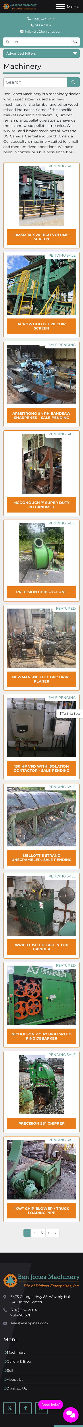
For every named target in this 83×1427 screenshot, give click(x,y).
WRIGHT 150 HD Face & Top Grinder (41, 947)
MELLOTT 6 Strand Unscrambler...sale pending (41, 857)
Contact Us (17, 1388)
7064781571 (43, 25)
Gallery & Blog (19, 1361)
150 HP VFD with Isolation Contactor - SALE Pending (41, 768)
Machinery (16, 1352)
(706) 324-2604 (44, 19)
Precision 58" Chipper (41, 1123)
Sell (10, 1370)
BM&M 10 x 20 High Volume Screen (41, 237)
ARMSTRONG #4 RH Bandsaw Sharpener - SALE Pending (41, 415)
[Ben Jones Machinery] (41, 1280)
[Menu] (60, 6)
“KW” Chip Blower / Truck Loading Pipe (41, 1211)
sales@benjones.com (29, 1323)
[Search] (37, 41)
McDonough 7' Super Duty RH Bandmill (41, 505)
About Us (15, 1379)
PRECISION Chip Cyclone (41, 592)
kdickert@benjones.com (44, 31)
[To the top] (69, 713)
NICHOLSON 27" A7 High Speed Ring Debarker (41, 1036)
